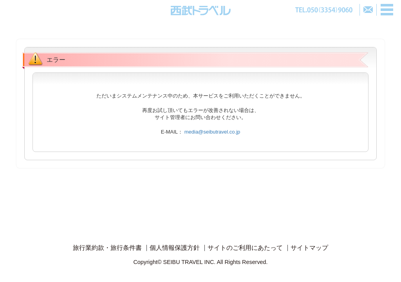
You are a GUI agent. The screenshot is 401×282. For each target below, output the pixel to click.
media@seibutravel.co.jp (212, 132)
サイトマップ (309, 247)
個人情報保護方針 (175, 247)
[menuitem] (107, 248)
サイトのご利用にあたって (245, 247)
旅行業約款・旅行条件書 (107, 247)
